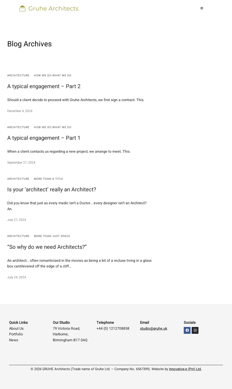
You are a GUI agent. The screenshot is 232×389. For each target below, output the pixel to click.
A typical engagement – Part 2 (43, 86)
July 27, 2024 (16, 219)
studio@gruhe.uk (153, 328)
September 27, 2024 (21, 162)
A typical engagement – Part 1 (43, 138)
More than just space (52, 236)
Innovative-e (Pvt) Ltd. (185, 369)
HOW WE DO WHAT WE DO (52, 75)
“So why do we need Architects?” (47, 247)
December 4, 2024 (19, 111)
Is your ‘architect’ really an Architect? (51, 190)
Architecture (18, 75)
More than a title (48, 179)
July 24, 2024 (16, 277)
